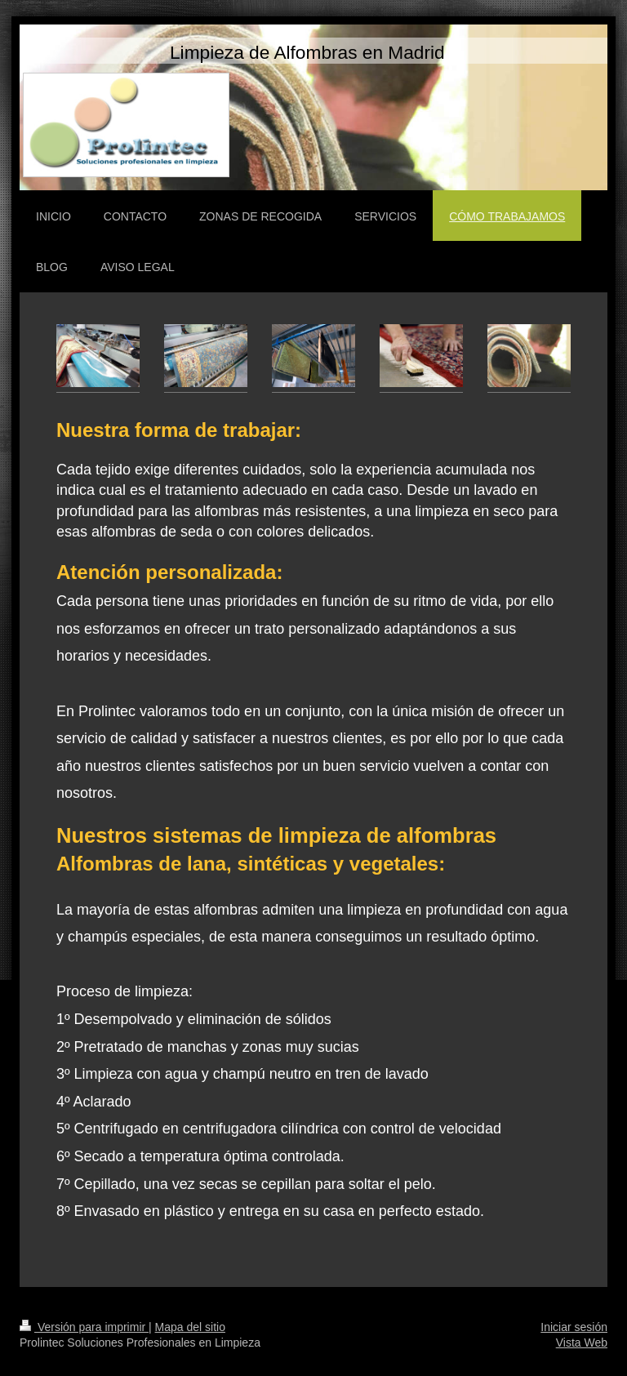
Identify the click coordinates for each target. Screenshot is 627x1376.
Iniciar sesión (573, 1327)
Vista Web (581, 1342)
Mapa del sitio (190, 1327)
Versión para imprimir (84, 1327)
